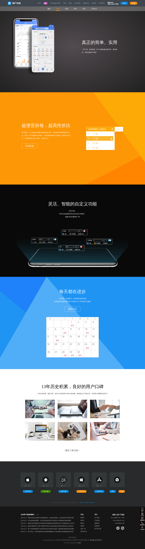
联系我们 (102, 3)
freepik (79, 542)
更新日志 (86, 3)
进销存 (82, 526)
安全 (84, 9)
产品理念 (97, 520)
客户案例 (77, 3)
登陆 (112, 491)
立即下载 (27, 491)
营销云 (82, 517)
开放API (94, 9)
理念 (75, 9)
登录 (124, 3)
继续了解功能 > (72, 450)
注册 (133, 3)
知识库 (94, 3)
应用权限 (86, 502)
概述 (49, 9)
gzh (142, 514)
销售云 (82, 520)
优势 (57, 9)
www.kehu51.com (119, 523)
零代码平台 (83, 531)
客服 (142, 523)
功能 (66, 9)
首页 (39, 3)
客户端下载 (98, 528)
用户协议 (81, 502)
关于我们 (97, 517)
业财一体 (83, 528)
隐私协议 (92, 502)
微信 (142, 519)
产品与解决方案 (55, 3)
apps (142, 509)
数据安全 (97, 523)
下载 (64, 3)
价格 (70, 3)
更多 (37, 514)
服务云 (82, 523)
